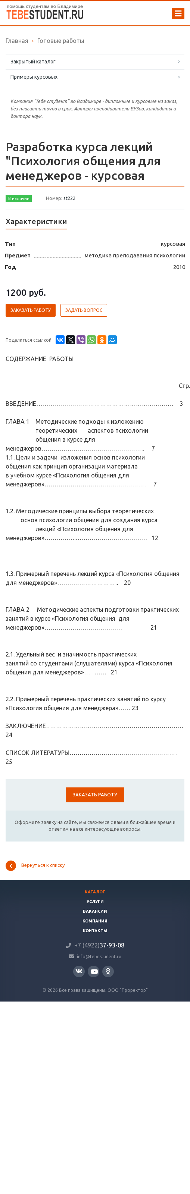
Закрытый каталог (33, 62)
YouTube (94, 971)
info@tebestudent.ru (99, 956)
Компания (95, 921)
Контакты (95, 930)
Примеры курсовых (33, 77)
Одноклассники (108, 971)
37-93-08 (99, 945)
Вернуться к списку (35, 866)
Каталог (95, 892)
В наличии (18, 198)
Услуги (95, 901)
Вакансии (95, 911)
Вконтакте (78, 971)
